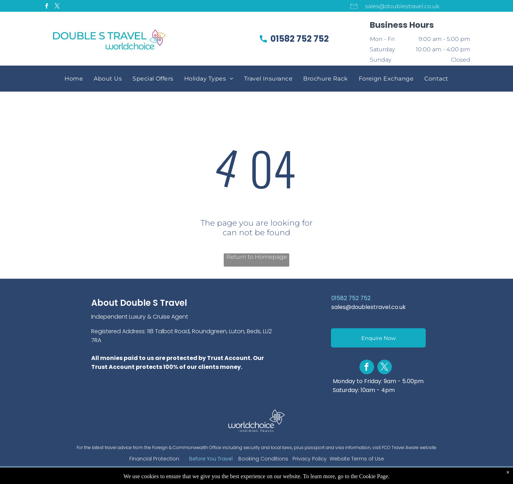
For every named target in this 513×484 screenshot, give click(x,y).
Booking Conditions (263, 458)
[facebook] (47, 7)
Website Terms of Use (357, 458)
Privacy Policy (309, 458)
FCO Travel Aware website (409, 447)
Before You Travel (211, 458)
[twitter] (57, 7)
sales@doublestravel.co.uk (368, 307)
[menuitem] (73, 78)
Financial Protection (154, 458)
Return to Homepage (256, 256)
